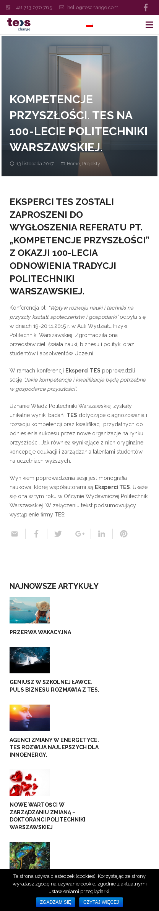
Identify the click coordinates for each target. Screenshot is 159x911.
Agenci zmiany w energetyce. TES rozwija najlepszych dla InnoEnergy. (54, 747)
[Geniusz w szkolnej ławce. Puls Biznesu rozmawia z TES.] (30, 660)
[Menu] (149, 24)
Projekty (91, 163)
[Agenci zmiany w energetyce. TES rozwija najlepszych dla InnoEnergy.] (30, 718)
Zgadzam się (55, 902)
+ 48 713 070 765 (32, 7)
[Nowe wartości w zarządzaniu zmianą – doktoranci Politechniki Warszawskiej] (30, 782)
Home (73, 163)
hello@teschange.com (92, 7)
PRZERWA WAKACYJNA (40, 632)
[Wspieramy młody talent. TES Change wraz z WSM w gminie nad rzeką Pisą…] (30, 855)
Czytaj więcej (101, 902)
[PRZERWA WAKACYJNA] (30, 610)
